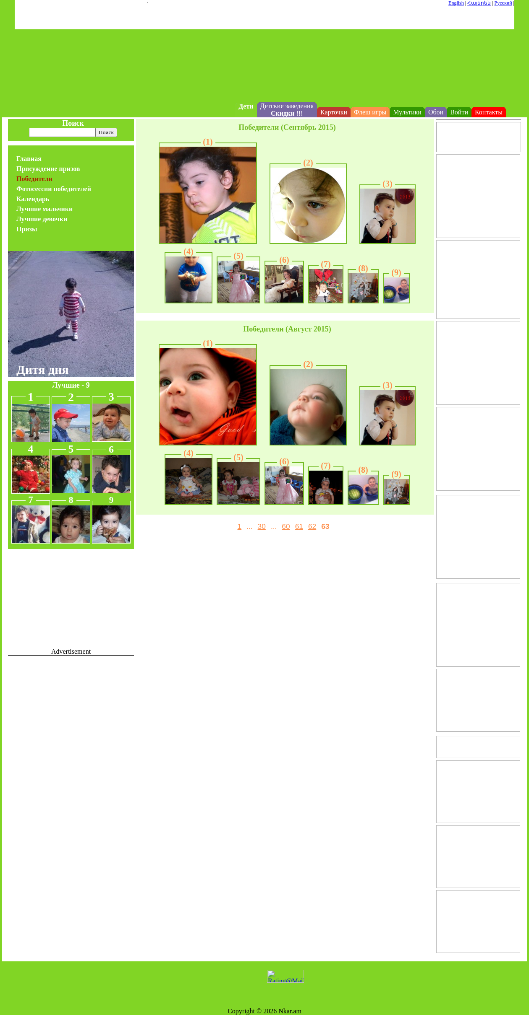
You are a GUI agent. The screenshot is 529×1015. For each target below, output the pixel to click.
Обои (435, 112)
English (456, 3)
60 (286, 526)
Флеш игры (370, 112)
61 (299, 526)
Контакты (489, 112)
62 (312, 526)
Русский (503, 3)
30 (262, 526)
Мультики (407, 112)
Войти (459, 112)
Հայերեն (479, 3)
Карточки (333, 112)
